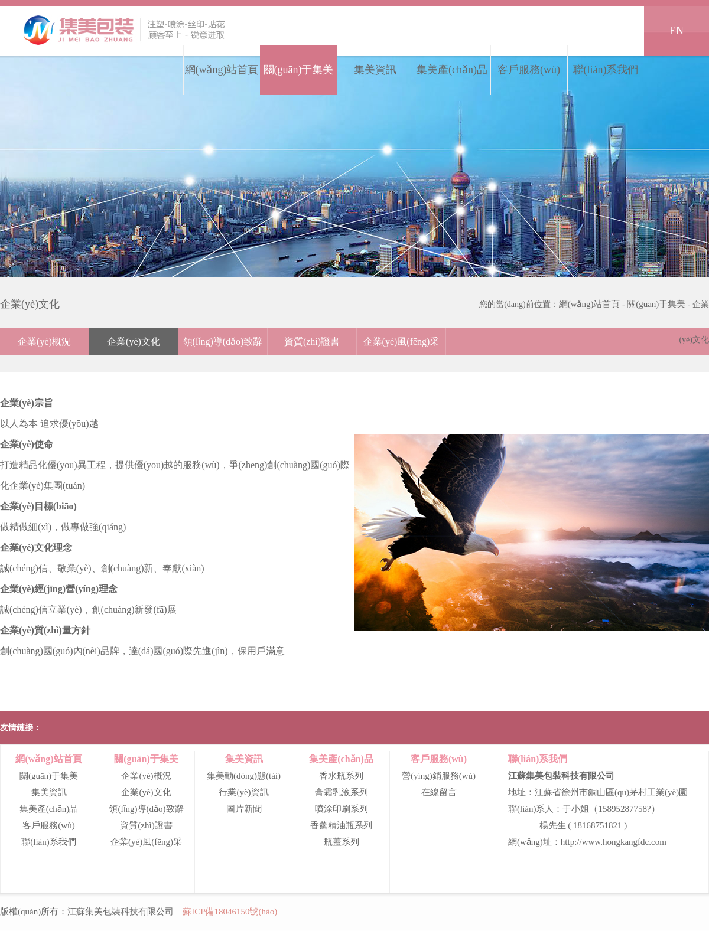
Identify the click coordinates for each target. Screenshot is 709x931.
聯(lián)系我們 (606, 70)
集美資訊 (375, 70)
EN (676, 31)
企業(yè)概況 (44, 342)
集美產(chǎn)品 (452, 70)
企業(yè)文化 (133, 342)
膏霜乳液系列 (341, 792)
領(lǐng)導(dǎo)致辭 (223, 342)
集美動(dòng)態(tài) (244, 775)
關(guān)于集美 (299, 70)
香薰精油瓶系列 (341, 825)
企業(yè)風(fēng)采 (401, 342)
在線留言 (439, 792)
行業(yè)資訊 (243, 792)
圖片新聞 (244, 809)
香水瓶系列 (341, 775)
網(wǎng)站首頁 (222, 70)
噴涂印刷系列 (341, 809)
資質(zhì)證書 (312, 342)
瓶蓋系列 (341, 842)
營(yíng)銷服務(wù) (439, 775)
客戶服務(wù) (528, 70)
